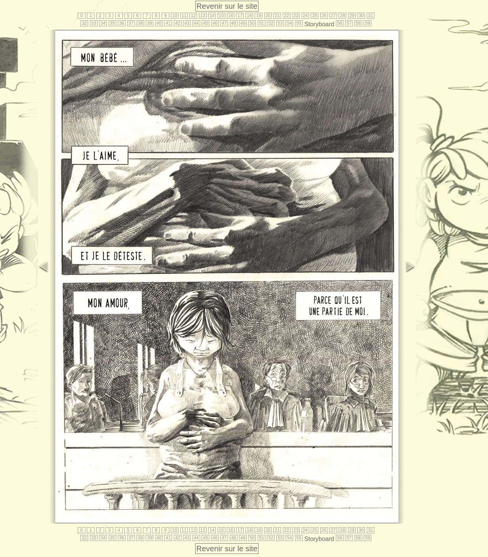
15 (221, 15)
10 (174, 15)
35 (112, 23)
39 (149, 23)
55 (298, 23)
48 (233, 23)
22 (286, 15)
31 (370, 15)
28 (342, 15)
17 (240, 15)
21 (277, 15)
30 (361, 15)
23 (295, 15)
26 (323, 15)
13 (202, 15)
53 (280, 23)
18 (249, 15)
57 (349, 23)
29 (351, 15)
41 (168, 23)
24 (305, 15)
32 (84, 23)
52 (270, 23)
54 (289, 23)
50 (252, 23)
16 (230, 15)
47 (224, 23)
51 (261, 23)
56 (339, 23)
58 (358, 23)
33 (93, 23)
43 (187, 23)
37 (130, 23)
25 (314, 15)
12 (193, 15)
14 (211, 15)
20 (267, 15)
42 (177, 23)
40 (158, 23)
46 (214, 23)
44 (196, 23)
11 (183, 15)
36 (121, 23)
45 (205, 23)
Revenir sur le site (226, 6)
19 (258, 15)
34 (103, 23)
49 (242, 23)
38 (140, 23)
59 (367, 23)
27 (333, 15)
